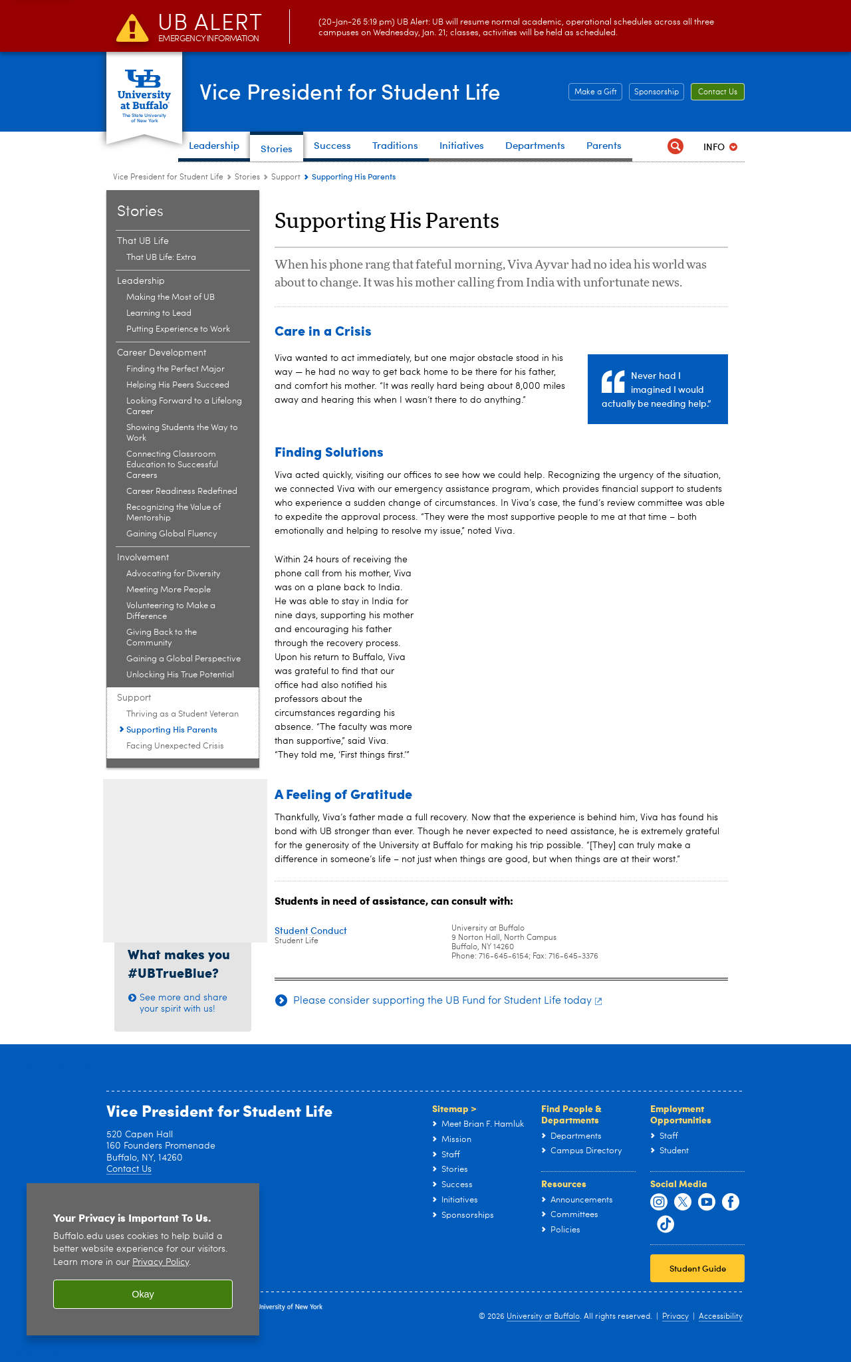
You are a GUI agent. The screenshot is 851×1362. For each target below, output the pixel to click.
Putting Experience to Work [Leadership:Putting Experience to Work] (178, 329)
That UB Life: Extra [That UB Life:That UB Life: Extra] (161, 257)
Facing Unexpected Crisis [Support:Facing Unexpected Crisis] (175, 746)
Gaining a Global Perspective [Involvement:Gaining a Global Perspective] (183, 659)
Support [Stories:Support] (286, 177)
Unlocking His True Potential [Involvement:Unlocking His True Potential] (180, 675)
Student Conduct (311, 930)
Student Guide (697, 1268)
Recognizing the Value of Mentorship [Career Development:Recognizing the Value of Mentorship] (173, 512)
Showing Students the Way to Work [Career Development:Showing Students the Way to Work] (182, 433)
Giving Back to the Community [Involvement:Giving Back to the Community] (161, 637)
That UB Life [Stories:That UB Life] (143, 241)
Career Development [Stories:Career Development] (161, 353)
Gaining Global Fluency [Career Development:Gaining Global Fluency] (171, 534)
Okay (143, 1294)
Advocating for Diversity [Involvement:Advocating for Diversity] (173, 574)
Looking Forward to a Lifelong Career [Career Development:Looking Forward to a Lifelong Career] (184, 406)
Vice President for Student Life (368, 90)
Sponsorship (656, 92)
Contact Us (717, 92)
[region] (143, 1259)
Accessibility (721, 1317)
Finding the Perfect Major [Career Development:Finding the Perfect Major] (175, 369)
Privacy (675, 1317)
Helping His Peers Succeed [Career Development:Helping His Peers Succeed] (177, 385)
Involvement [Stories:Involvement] (143, 557)
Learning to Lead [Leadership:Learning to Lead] (158, 313)
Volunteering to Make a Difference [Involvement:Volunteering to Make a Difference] (170, 611)
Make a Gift (595, 92)
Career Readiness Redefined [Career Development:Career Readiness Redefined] (181, 491)
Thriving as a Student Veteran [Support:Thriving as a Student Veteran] (182, 714)
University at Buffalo (543, 1317)
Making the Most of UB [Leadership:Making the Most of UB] (170, 297)
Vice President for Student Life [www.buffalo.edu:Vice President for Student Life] (168, 177)
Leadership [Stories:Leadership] (141, 281)
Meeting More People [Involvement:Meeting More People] (168, 590)
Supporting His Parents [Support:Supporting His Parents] (171, 729)
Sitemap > (454, 1108)
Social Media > (46, 1064)
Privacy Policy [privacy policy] (160, 1263)
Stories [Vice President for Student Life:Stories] (247, 177)
